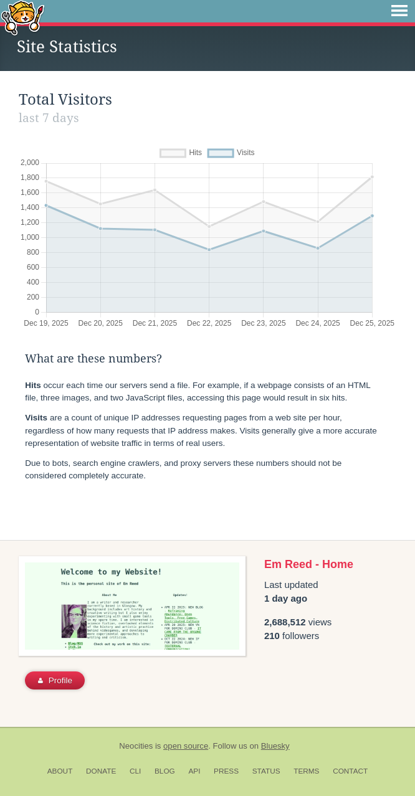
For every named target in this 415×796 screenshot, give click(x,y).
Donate (101, 771)
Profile (55, 680)
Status (266, 771)
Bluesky (275, 746)
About (60, 771)
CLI (135, 771)
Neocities (136, 746)
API (194, 771)
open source (185, 746)
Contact (350, 771)
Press (226, 771)
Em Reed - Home (308, 564)
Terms (306, 771)
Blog (165, 771)
